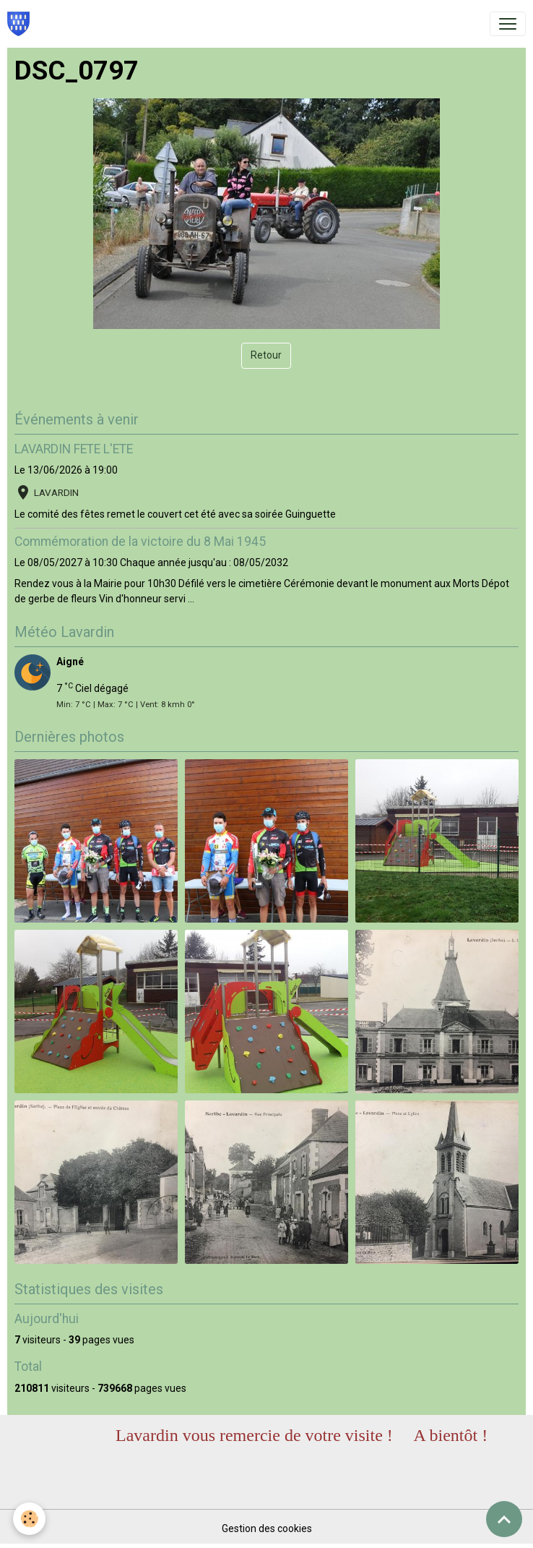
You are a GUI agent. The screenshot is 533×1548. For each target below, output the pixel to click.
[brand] (21, 24)
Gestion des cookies (267, 1528)
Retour (266, 355)
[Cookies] (30, 1518)
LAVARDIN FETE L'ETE (73, 449)
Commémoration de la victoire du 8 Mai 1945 (140, 541)
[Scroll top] (504, 1519)
